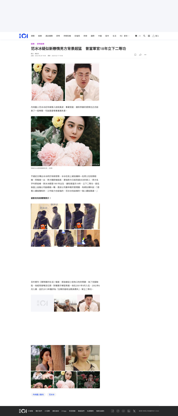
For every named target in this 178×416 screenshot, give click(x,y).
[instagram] (118, 411)
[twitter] (134, 411)
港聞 (33, 36)
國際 (92, 36)
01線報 (30, 411)
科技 (122, 36)
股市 (107, 36)
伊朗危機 (67, 36)
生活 (114, 36)
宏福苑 (77, 36)
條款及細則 (100, 411)
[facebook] (112, 411)
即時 (58, 36)
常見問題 (72, 411)
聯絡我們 (81, 411)
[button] (135, 55)
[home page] (23, 36)
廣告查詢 (55, 411)
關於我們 (39, 411)
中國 (100, 36)
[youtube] (123, 411)
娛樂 (40, 36)
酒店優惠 (49, 36)
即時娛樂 (40, 44)
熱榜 (85, 36)
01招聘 (47, 411)
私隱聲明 (90, 411)
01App (64, 411)
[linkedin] (128, 411)
